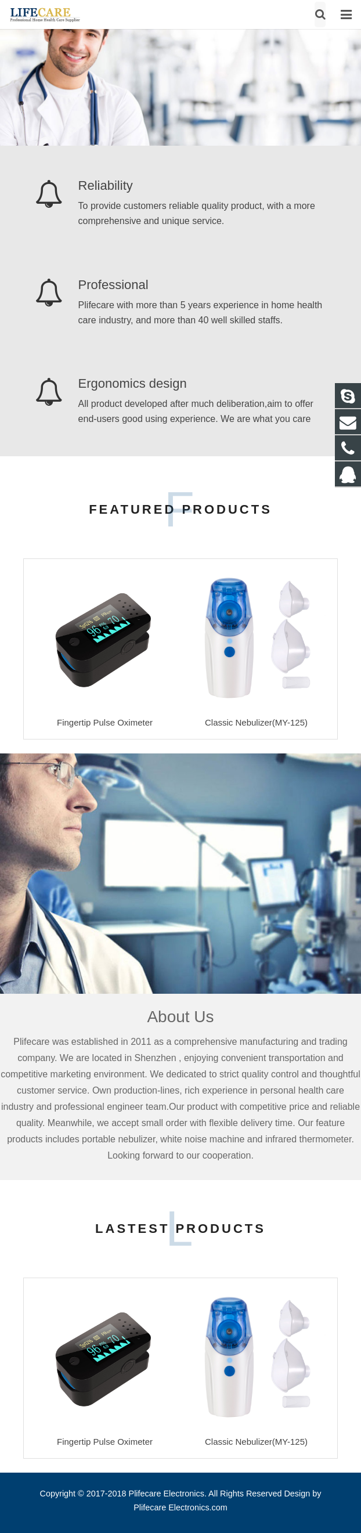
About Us (180, 1017)
